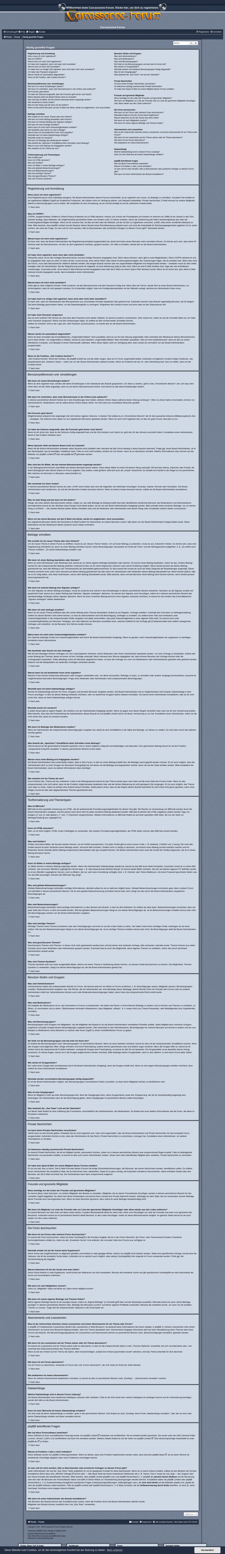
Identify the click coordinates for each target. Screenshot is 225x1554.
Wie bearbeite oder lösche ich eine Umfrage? (47, 130)
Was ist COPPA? (35, 59)
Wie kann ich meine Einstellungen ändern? (46, 86)
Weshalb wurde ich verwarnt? (40, 138)
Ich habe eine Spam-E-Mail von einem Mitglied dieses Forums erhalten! (144, 89)
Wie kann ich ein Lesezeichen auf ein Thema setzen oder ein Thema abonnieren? (148, 137)
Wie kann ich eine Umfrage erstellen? (43, 125)
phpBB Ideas (158, 1455)
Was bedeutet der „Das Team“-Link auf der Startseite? (136, 75)
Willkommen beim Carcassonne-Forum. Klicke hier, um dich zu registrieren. (112, 8)
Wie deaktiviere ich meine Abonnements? (131, 143)
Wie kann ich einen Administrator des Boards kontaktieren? (139, 174)
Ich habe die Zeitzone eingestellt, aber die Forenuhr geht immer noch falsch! (60, 94)
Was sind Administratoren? (125, 56)
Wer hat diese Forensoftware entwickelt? (131, 163)
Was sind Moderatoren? (124, 59)
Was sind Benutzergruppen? (126, 61)
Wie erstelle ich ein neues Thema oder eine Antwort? (50, 117)
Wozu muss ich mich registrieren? (42, 56)
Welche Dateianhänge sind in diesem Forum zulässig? (137, 152)
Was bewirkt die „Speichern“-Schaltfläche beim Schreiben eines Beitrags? (59, 143)
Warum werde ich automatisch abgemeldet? (46, 75)
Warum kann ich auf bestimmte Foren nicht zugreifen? (50, 132)
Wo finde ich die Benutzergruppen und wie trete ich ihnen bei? (140, 64)
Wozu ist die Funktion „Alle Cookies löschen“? (47, 77)
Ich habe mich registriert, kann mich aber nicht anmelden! (52, 64)
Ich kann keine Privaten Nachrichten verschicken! (134, 84)
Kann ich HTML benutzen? (39, 160)
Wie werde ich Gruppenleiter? (126, 67)
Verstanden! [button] (207, 1550)
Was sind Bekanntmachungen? (41, 171)
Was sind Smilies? (35, 163)
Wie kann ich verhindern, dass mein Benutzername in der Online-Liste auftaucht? (62, 89)
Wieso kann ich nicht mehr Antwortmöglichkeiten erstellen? (52, 127)
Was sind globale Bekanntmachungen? (44, 168)
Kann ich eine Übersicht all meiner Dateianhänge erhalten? (139, 154)
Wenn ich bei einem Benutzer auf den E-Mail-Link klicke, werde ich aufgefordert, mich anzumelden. (69, 108)
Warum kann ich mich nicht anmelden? (44, 67)
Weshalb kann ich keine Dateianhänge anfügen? (48, 135)
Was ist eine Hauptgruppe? (125, 72)
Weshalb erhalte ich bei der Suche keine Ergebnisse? (136, 115)
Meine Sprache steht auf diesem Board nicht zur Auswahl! (52, 97)
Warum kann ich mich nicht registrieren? (44, 61)
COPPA (178, 258)
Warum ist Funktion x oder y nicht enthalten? (133, 166)
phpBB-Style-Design (58, 1536)
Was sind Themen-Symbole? (40, 179)
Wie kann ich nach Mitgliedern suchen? (130, 120)
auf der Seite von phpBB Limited (136, 1438)
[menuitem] (21, 32)
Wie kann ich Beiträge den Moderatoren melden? (48, 140)
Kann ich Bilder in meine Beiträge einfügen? (46, 165)
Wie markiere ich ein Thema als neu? (43, 148)
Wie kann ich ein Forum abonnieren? (129, 140)
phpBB (38, 1531)
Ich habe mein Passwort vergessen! (43, 72)
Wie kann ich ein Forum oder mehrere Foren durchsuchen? (139, 112)
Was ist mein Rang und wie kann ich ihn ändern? (48, 105)
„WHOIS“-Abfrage (63, 1474)
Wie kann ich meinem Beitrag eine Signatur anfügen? (50, 122)
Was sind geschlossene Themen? (42, 176)
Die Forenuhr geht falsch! (38, 92)
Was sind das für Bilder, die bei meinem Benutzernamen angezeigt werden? (59, 100)
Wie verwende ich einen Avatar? (41, 102)
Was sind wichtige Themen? (39, 173)
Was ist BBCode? (35, 157)
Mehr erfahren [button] (115, 1550)
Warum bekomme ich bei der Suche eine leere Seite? (136, 118)
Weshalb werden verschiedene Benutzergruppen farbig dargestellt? (142, 69)
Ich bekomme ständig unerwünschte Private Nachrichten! (138, 86)
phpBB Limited (46, 454)
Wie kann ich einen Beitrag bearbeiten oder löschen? (50, 119)
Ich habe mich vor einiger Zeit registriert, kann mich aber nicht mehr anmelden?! (61, 69)
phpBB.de (68, 454)
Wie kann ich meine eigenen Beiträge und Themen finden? (138, 123)
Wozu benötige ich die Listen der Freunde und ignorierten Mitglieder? (143, 98)
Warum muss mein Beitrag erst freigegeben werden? (50, 146)
